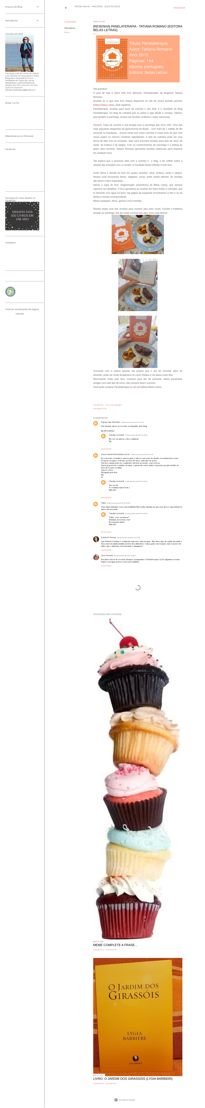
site (134, 387)
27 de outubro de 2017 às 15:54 (136, 481)
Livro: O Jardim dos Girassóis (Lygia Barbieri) (132, 1078)
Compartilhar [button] (70, 22)
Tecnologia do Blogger (124, 1099)
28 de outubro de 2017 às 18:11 (125, 556)
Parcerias (96, 6)
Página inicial (81, 6)
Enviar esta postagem (114, 405)
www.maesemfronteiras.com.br (115, 454)
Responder (106, 449)
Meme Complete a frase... (115, 945)
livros (66, 32)
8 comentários (111, 950)
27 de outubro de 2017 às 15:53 (136, 435)
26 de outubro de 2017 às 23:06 (118, 503)
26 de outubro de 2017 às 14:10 (142, 454)
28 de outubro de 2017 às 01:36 (128, 538)
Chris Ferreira (107, 555)
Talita (103, 503)
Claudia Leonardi (116, 435)
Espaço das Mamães (110, 422)
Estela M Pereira (108, 537)
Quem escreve (111, 6)
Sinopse (97, 125)
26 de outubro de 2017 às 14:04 (132, 422)
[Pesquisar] (179, 8)
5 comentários (111, 1083)
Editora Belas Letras (103, 105)
